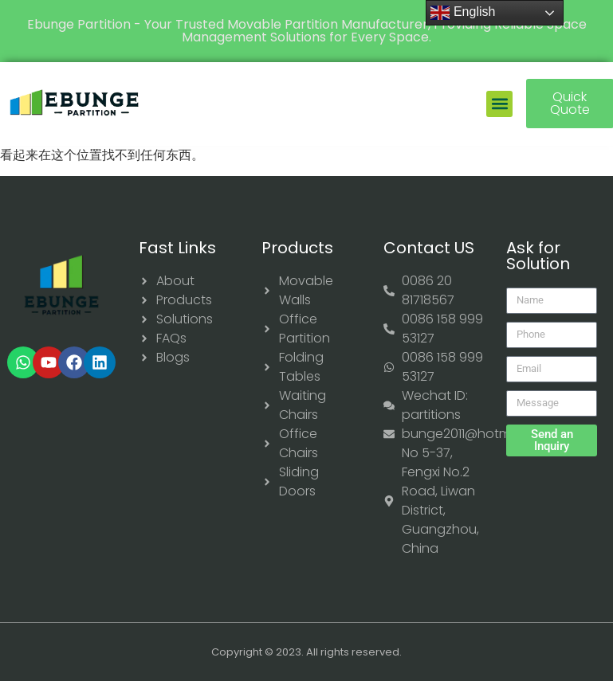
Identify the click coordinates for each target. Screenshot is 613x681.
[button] (499, 104)
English (462, 12)
